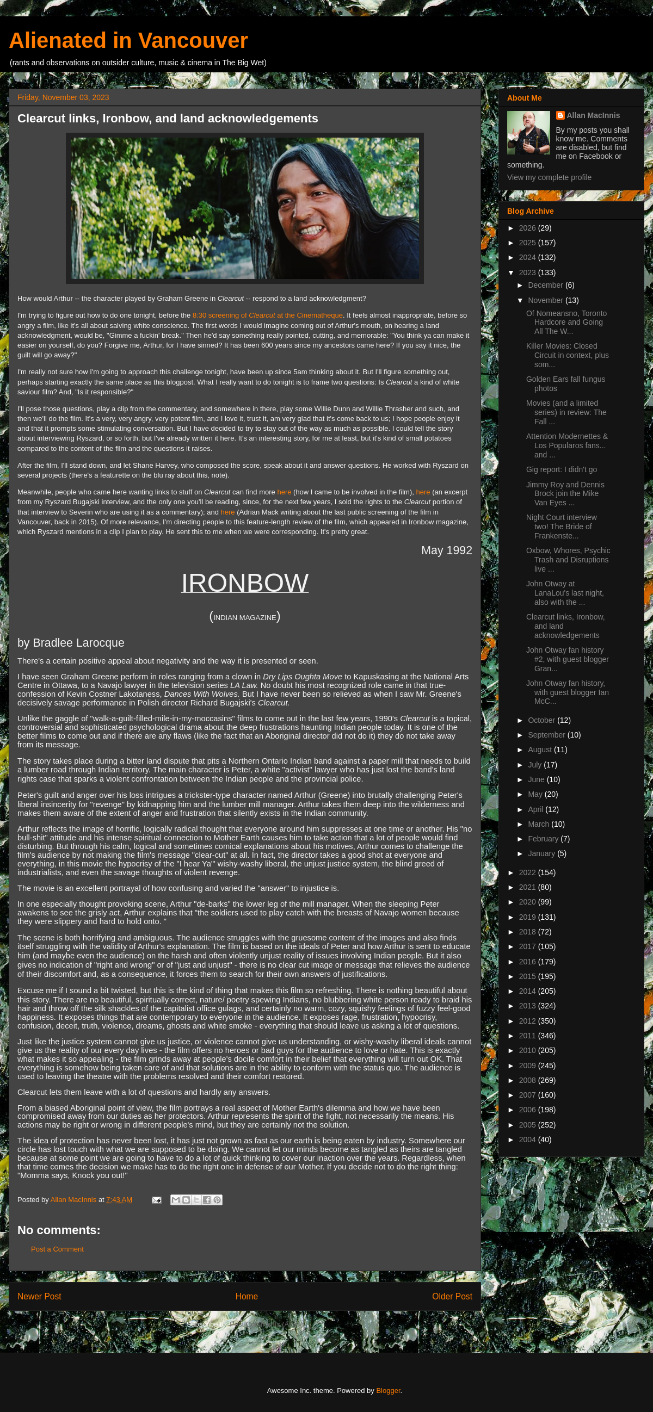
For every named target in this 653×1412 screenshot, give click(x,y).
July (536, 764)
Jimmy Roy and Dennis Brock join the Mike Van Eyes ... (565, 493)
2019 (528, 917)
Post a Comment (57, 1249)
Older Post (452, 1296)
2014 (528, 991)
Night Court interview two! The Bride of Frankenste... (561, 526)
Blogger (388, 1390)
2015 (528, 976)
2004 (528, 1139)
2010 (528, 1050)
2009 (528, 1065)
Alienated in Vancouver (128, 40)
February (544, 838)
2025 (528, 242)
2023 (528, 272)
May (536, 794)
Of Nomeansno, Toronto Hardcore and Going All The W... (566, 322)
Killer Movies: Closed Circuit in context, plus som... (567, 355)
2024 (528, 257)
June (537, 779)
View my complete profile (549, 177)
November (546, 300)
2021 (528, 887)
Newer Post (39, 1296)
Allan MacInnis (593, 115)
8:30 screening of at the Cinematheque (268, 315)
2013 (528, 1005)
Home (247, 1296)
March (539, 824)
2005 (528, 1124)
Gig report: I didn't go (561, 469)
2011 (528, 1035)
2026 (528, 228)
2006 (528, 1109)
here (284, 492)
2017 (528, 946)
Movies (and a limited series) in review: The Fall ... (566, 412)
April (536, 809)
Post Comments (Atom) (266, 1324)
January (542, 853)
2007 (528, 1095)
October (542, 720)
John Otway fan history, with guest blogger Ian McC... (567, 692)
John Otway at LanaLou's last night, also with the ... (565, 592)
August (540, 749)
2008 (528, 1080)
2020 (528, 901)
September (547, 734)
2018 (528, 931)
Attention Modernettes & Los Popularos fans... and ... (567, 445)
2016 (528, 961)
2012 (528, 1021)
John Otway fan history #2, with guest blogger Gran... (567, 659)
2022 (528, 872)
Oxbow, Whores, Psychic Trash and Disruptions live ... (568, 559)
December (546, 285)
